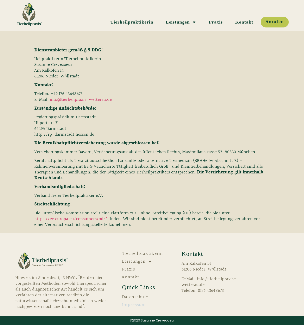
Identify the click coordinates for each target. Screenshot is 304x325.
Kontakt (244, 22)
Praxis (216, 22)
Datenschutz (135, 297)
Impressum (134, 305)
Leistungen (181, 22)
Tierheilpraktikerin (131, 22)
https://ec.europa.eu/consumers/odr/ (70, 219)
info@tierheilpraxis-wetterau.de (81, 99)
